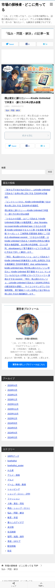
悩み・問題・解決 (13, 110)
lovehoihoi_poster (15, 465)
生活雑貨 (11, 532)
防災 (9, 551)
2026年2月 (12, 395)
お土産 (10, 470)
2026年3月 (12, 390)
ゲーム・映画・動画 (16, 484)
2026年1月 (12, 399)
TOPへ (41, 584)
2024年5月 (12, 428)
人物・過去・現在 (15, 503)
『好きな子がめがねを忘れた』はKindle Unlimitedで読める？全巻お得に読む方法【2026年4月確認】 (27, 193)
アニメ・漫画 (13, 475)
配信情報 (11, 546)
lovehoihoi (12, 461)
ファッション (13, 499)
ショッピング (13, 489)
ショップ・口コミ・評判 (18, 494)
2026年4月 (12, 385)
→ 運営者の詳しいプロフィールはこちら (27, 365)
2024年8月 (12, 423)
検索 (3, 167)
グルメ (10, 480)
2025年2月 (12, 418)
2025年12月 (12, 404)
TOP (21, 565)
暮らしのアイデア (15, 522)
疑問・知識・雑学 (15, 536)
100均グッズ (13, 456)
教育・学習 (12, 517)
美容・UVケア (14, 541)
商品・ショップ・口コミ (18, 508)
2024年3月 (12, 437)
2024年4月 (12, 433)
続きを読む (35, 135)
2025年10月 (12, 414)
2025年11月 (12, 409)
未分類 (10, 527)
